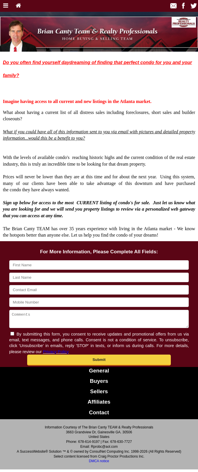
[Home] (18, 5)
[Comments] (99, 320)
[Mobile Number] (99, 302)
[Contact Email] (99, 290)
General (99, 373)
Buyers (99, 384)
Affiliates (99, 404)
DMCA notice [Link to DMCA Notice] (99, 464)
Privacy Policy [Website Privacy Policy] (56, 354)
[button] (99, 362)
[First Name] (99, 265)
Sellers (99, 394)
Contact (99, 415)
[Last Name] (99, 277)
